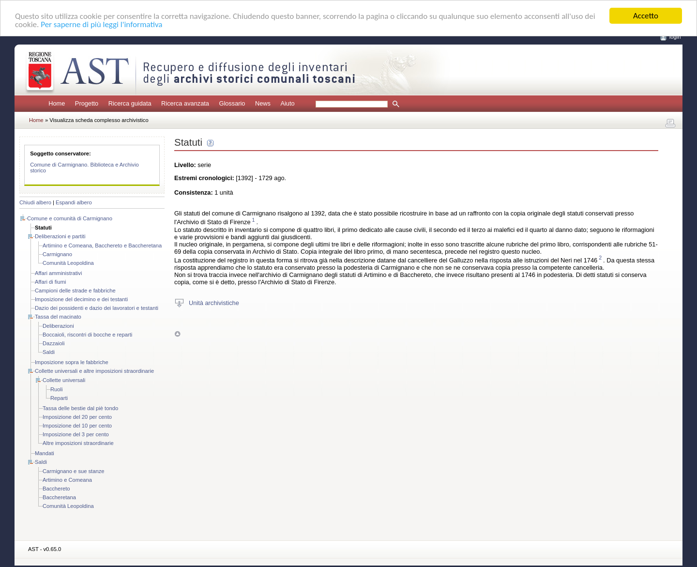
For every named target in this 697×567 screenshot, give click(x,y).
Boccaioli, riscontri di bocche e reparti (87, 334)
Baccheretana (59, 497)
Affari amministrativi (58, 273)
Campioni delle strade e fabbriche (75, 290)
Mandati (44, 453)
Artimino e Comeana (67, 480)
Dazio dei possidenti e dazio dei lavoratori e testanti (96, 308)
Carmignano (57, 254)
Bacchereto (56, 488)
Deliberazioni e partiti (60, 236)
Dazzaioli (53, 343)
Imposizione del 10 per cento (77, 426)
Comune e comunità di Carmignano (69, 218)
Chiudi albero (35, 202)
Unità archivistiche (214, 302)
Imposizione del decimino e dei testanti (81, 299)
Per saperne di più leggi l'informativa (101, 24)
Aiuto (287, 103)
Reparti (59, 398)
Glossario (232, 103)
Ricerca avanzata (185, 103)
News (263, 103)
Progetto (86, 103)
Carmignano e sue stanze (74, 471)
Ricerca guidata (130, 103)
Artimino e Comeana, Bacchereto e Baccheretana (102, 245)
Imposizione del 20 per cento (77, 417)
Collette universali (64, 380)
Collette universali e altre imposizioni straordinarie (94, 371)
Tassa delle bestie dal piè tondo (80, 408)
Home (56, 103)
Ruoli (56, 389)
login (675, 37)
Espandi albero (74, 202)
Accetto (645, 16)
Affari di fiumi (50, 282)
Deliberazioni (58, 326)
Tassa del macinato (58, 317)
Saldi (49, 352)
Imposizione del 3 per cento (76, 434)
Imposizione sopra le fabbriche (71, 362)
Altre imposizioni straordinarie (78, 443)
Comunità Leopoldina (68, 263)
